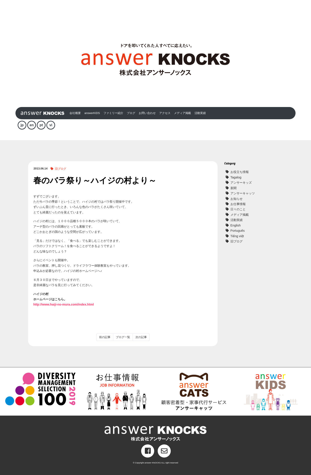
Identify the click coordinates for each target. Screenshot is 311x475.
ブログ (131, 113)
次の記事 (141, 337)
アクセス (165, 113)
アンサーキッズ (241, 182)
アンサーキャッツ (242, 193)
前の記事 (104, 337)
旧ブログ (60, 168)
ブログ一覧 (123, 337)
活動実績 (200, 113)
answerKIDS (92, 113)
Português (237, 230)
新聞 (233, 188)
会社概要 (75, 113)
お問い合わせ (147, 113)
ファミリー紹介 (113, 113)
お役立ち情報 (239, 172)
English (235, 225)
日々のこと (238, 209)
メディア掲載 (182, 113)
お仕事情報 (238, 204)
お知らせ (236, 198)
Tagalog (235, 177)
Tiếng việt (237, 236)
